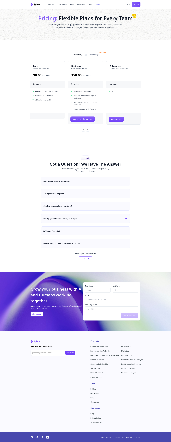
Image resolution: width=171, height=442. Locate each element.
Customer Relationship (99, 364)
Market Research (96, 373)
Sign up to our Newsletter (41, 346)
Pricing (97, 4)
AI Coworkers (62, 4)
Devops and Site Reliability (100, 351)
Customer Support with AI (100, 347)
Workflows (81, 4)
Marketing (125, 351)
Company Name (91, 305)
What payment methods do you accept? (85, 218)
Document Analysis (128, 373)
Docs (90, 4)
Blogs (92, 414)
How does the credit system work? (85, 181)
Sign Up (136, 4)
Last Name (116, 286)
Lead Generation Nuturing (131, 364)
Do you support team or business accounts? (85, 243)
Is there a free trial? (85, 231)
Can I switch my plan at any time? (85, 206)
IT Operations (126, 355)
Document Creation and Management (104, 355)
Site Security (95, 368)
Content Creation (128, 368)
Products (51, 4)
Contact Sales (116, 119)
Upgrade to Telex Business (82, 119)
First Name (89, 286)
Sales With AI (126, 347)
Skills (72, 4)
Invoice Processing (97, 377)
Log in (128, 4)
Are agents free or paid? (85, 193)
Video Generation (97, 360)
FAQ (92, 397)
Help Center (95, 393)
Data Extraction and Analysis (132, 360)
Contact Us (86, 259)
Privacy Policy (95, 418)
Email (87, 295)
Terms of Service (96, 422)
